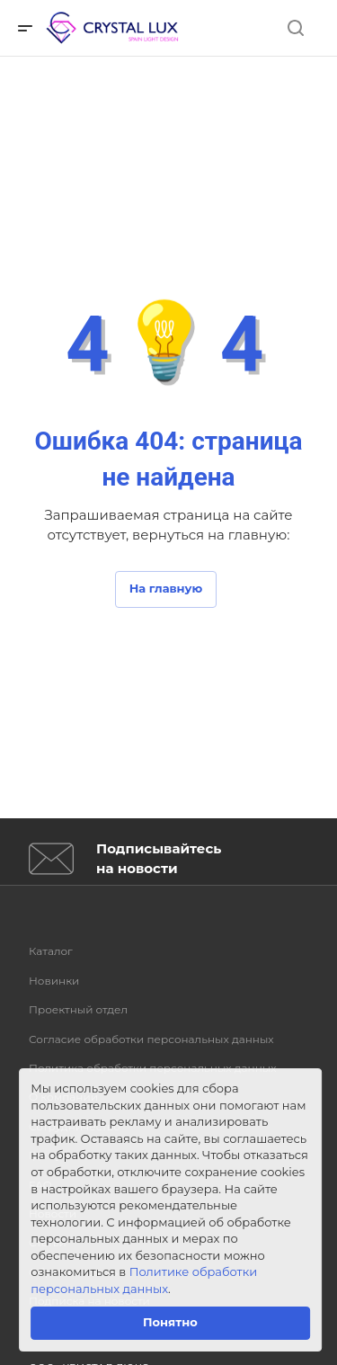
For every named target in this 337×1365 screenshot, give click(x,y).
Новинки (54, 980)
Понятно (170, 1322)
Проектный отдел (78, 1009)
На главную (166, 588)
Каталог (51, 951)
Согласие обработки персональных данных (151, 1039)
